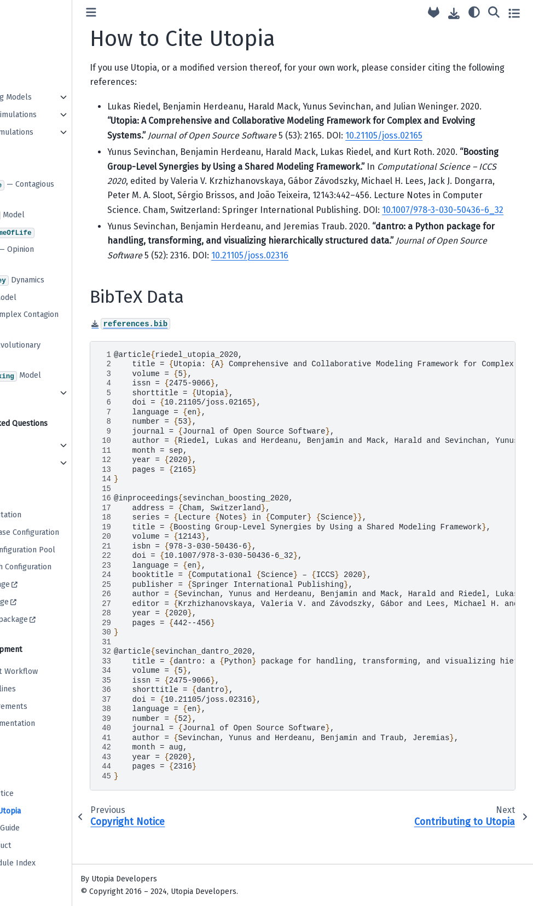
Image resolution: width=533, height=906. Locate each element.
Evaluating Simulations (54, 132)
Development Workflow (56, 671)
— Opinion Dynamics (54, 256)
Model (49, 215)
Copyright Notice (44, 793)
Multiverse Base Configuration (67, 532)
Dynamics (59, 280)
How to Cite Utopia (48, 811)
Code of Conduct (43, 845)
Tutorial (28, 27)
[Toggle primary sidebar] (152, 13)
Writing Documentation (55, 723)
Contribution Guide (47, 828)
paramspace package (51, 619)
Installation (34, 10)
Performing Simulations (55, 114)
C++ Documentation (48, 515)
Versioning (32, 741)
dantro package (41, 602)
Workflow (31, 79)
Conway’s (54, 233)
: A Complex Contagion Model (66, 321)
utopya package (42, 584)
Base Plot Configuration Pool (65, 550)
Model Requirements (51, 706)
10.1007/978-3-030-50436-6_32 (389, 238)
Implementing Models (53, 97)
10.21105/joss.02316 (404, 284)
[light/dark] (474, 11)
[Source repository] (434, 13)
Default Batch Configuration (63, 567)
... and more (34, 392)
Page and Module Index (55, 863)
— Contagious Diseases (64, 191)
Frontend (30, 445)
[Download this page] (454, 13)
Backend (29, 463)
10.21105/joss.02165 (207, 150)
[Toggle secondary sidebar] (514, 13)
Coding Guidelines (45, 689)
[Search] (494, 11)
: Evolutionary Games (57, 352)
